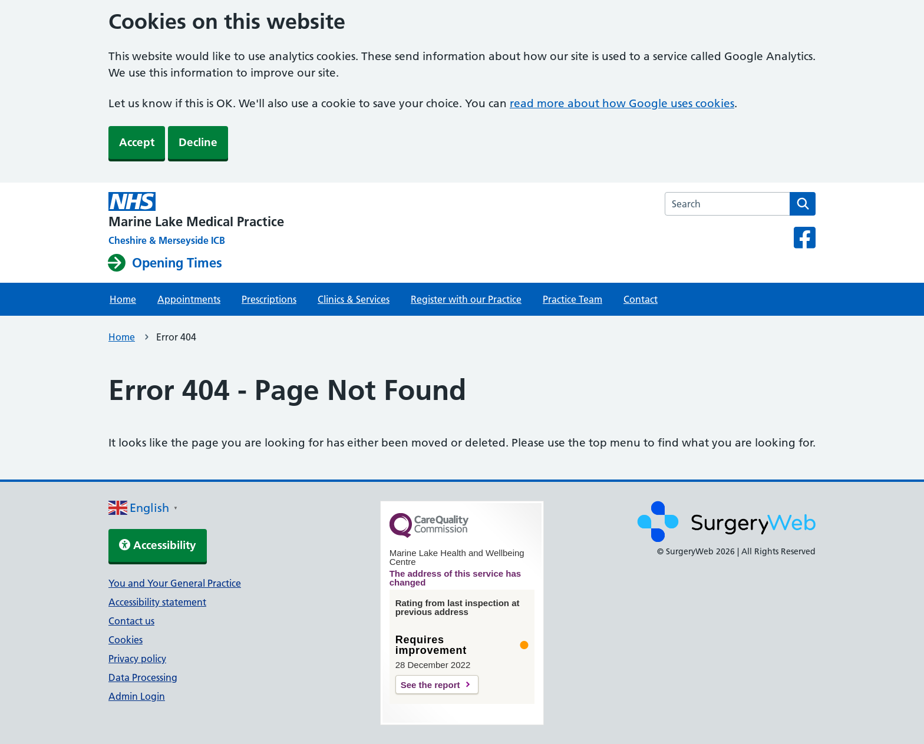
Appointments (188, 299)
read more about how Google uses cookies (622, 103)
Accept (136, 142)
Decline (198, 142)
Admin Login (136, 696)
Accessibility (157, 545)
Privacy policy (137, 658)
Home (123, 299)
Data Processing (142, 677)
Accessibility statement (157, 602)
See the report (430, 685)
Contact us (131, 621)
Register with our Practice (466, 299)
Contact (640, 299)
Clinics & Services (354, 299)
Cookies (125, 640)
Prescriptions (269, 299)
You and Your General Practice (174, 583)
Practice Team (572, 299)
